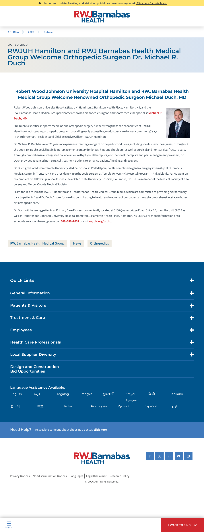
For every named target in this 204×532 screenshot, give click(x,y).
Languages (76, 476)
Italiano (177, 394)
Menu (9, 525)
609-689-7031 (70, 221)
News (77, 243)
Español (151, 406)
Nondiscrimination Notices (50, 476)
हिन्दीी (151, 394)
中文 (40, 406)
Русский (123, 406)
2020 (31, 31)
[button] (182, 525)
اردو (174, 406)
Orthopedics (100, 243)
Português (99, 406)
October (49, 31)
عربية (37, 394)
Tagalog (63, 394)
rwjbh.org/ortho (100, 221)
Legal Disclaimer (96, 476)
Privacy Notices (20, 476)
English (16, 394)
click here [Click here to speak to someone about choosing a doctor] (100, 430)
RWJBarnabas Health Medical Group (37, 243)
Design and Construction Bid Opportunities (34, 369)
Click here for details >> (151, 3)
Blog (16, 31)
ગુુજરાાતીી (108, 394)
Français (85, 394)
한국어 (15, 406)
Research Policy (119, 476)
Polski (68, 406)
